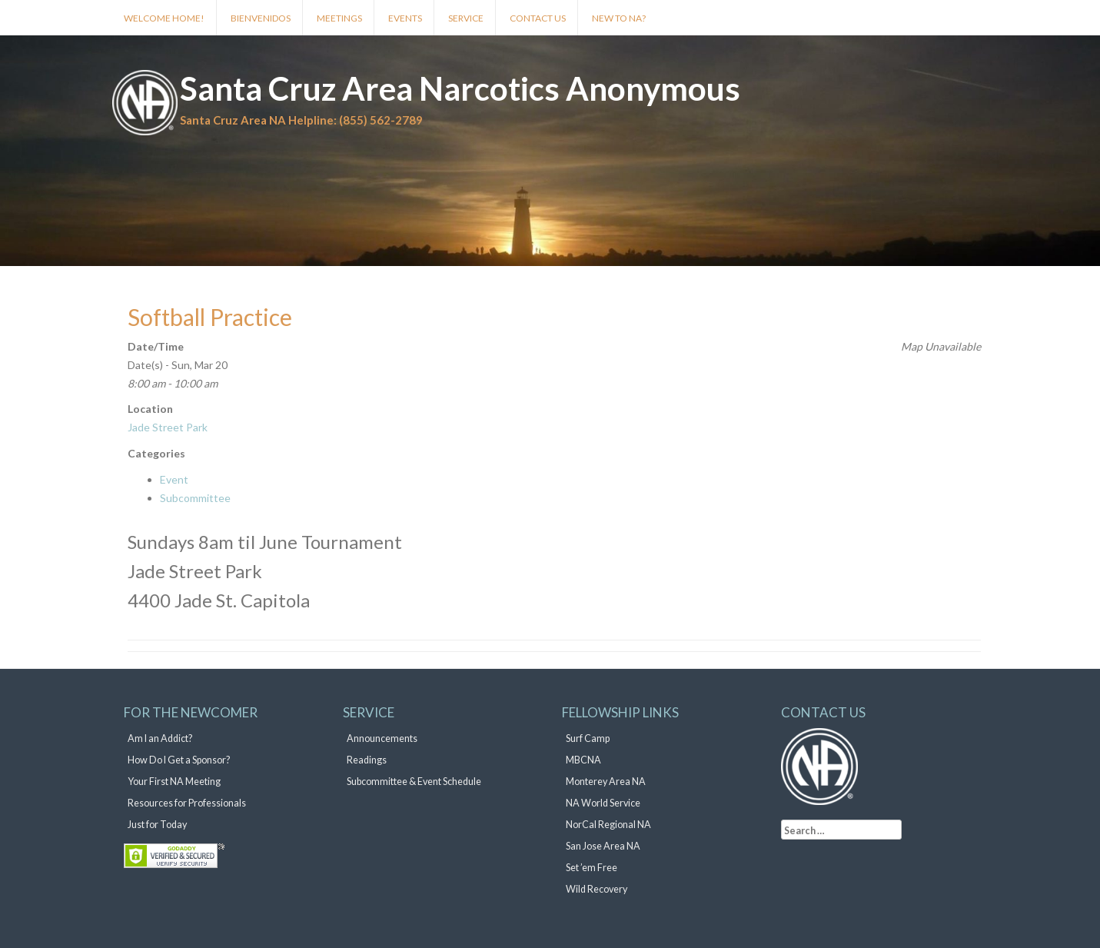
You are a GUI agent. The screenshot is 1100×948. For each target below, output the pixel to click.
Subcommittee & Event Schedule (414, 781)
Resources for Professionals (187, 803)
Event (174, 479)
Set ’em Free (591, 867)
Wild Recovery (596, 889)
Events (405, 18)
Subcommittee (195, 497)
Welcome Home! (164, 18)
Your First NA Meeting (174, 781)
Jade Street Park (168, 427)
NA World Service (603, 803)
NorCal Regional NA (608, 824)
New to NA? (619, 18)
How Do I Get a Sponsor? (179, 760)
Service (466, 18)
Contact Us (538, 18)
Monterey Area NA (606, 781)
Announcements (382, 738)
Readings (367, 760)
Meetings (339, 18)
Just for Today (157, 824)
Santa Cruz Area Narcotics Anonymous (460, 88)
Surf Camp (588, 738)
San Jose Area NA (603, 846)
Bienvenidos (261, 18)
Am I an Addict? (160, 738)
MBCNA (583, 760)
